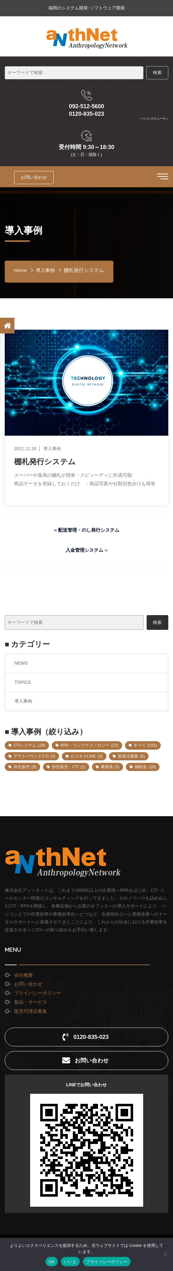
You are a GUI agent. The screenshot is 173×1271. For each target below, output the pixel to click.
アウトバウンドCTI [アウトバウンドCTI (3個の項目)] (34, 756)
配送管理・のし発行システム (88, 530)
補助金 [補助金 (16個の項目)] (145, 767)
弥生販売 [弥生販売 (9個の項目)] (25, 767)
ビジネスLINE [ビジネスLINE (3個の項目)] (87, 756)
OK (52, 1261)
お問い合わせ (34, 177)
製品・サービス (30, 1002)
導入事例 (23, 701)
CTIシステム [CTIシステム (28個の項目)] (29, 745)
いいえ (70, 1261)
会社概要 (23, 975)
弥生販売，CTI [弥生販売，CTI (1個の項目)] (68, 767)
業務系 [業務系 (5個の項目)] (110, 767)
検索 (157, 622)
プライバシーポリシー (37, 993)
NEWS (21, 663)
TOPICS (22, 682)
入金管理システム (84, 550)
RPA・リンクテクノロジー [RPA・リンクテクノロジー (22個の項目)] (89, 745)
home (20, 270)
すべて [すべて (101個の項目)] (145, 745)
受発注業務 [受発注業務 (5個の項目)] (131, 756)
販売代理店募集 (30, 1011)
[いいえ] (165, 1254)
